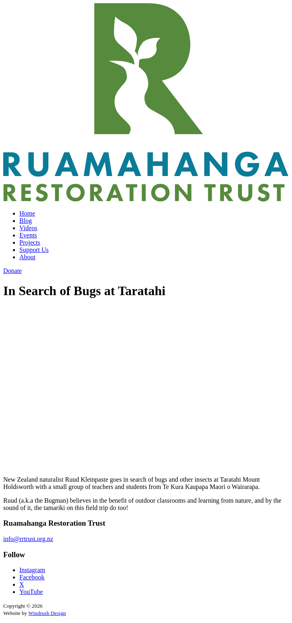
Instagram (32, 569)
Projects (29, 242)
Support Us (33, 249)
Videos (28, 227)
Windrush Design (47, 613)
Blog (25, 220)
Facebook (31, 577)
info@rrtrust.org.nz (28, 538)
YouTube (31, 591)
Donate (12, 270)
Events (28, 235)
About (27, 257)
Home (27, 213)
